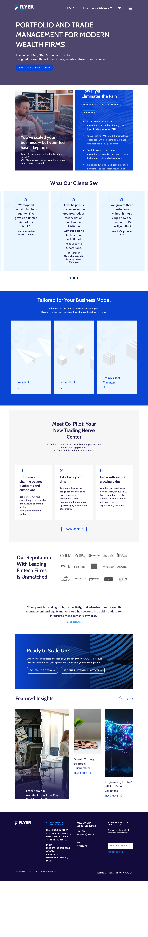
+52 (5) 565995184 (86, 881)
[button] (114, 167)
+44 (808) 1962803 (86, 889)
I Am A (86, 8)
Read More (79, 816)
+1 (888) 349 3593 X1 (49, 894)
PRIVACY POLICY (138, 928)
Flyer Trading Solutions (111, 8)
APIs (134, 8)
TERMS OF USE (119, 928)
